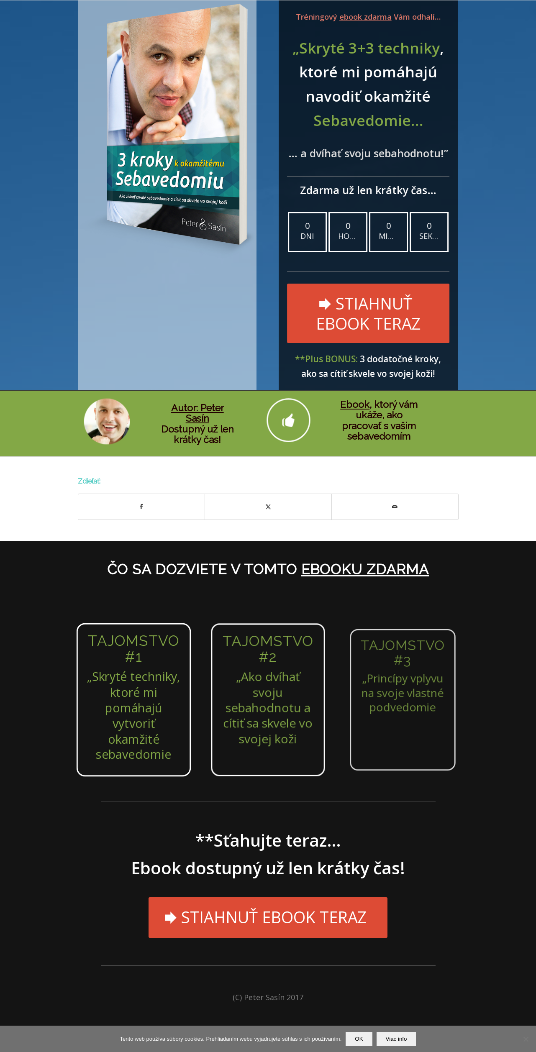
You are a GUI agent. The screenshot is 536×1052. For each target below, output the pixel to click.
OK (359, 1039)
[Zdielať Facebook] (141, 507)
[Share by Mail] (395, 507)
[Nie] (525, 1039)
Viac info (396, 1039)
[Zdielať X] (268, 507)
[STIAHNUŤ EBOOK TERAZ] (367, 313)
